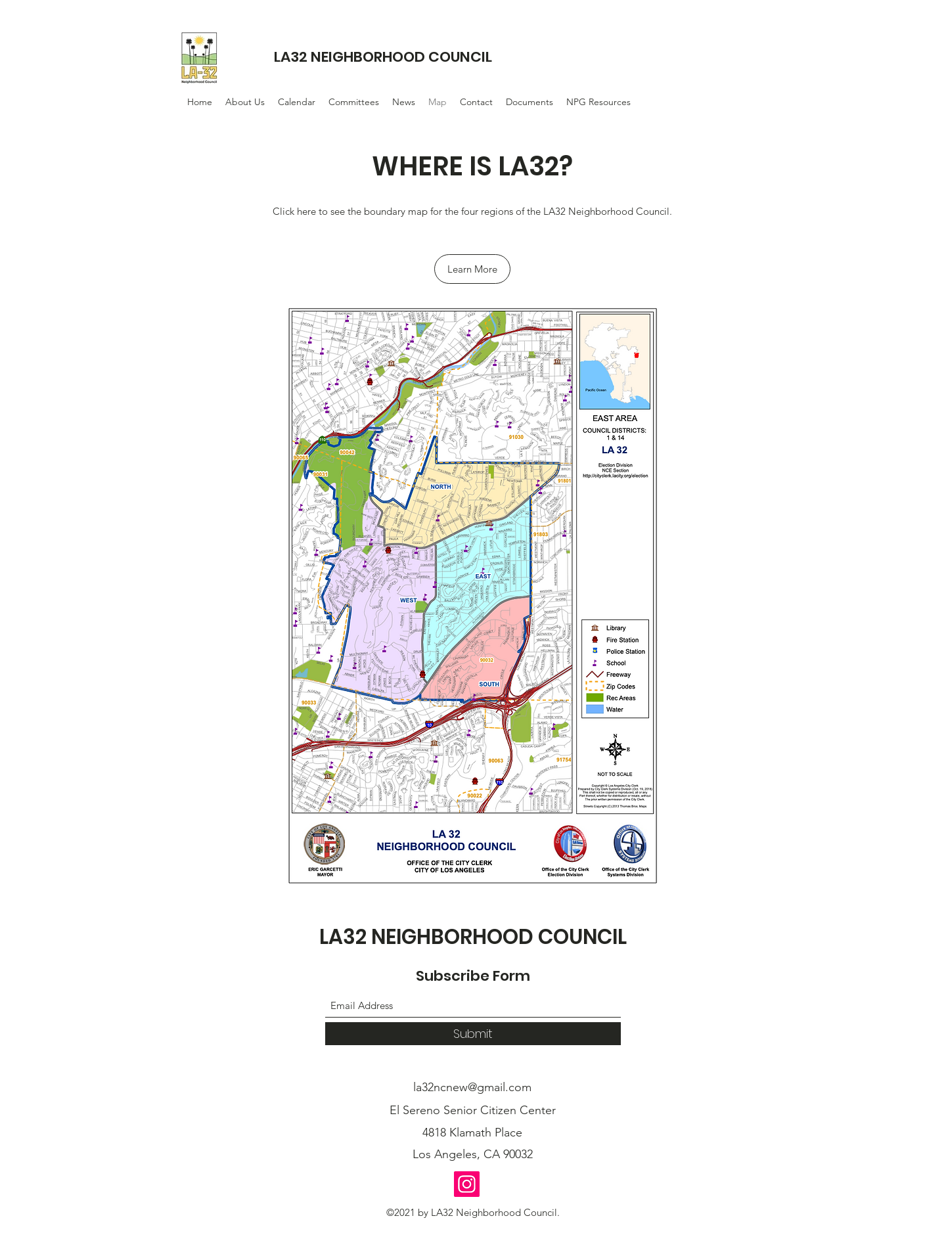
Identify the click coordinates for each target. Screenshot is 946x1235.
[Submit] (473, 1033)
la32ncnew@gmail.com (472, 1087)
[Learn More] (472, 269)
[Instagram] (467, 1184)
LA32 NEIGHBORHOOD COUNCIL (383, 57)
